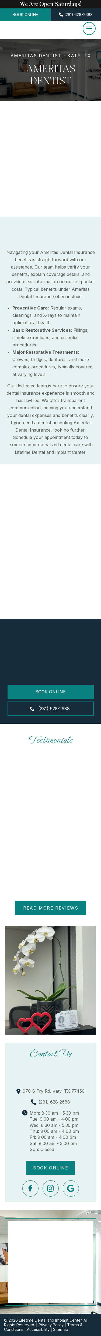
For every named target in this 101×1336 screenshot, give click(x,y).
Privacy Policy (51, 1324)
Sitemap (60, 1329)
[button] (89, 28)
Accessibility (38, 1329)
